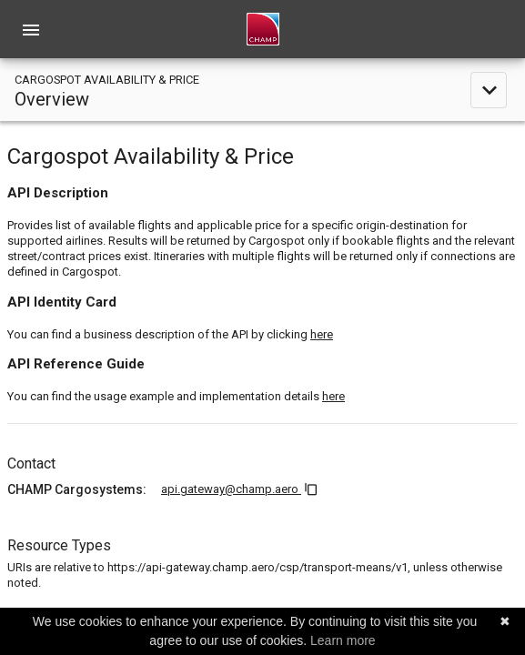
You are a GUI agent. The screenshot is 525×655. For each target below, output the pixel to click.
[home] (263, 29)
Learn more (343, 640)
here (321, 334)
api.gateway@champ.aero (231, 489)
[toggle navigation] (262, 89)
